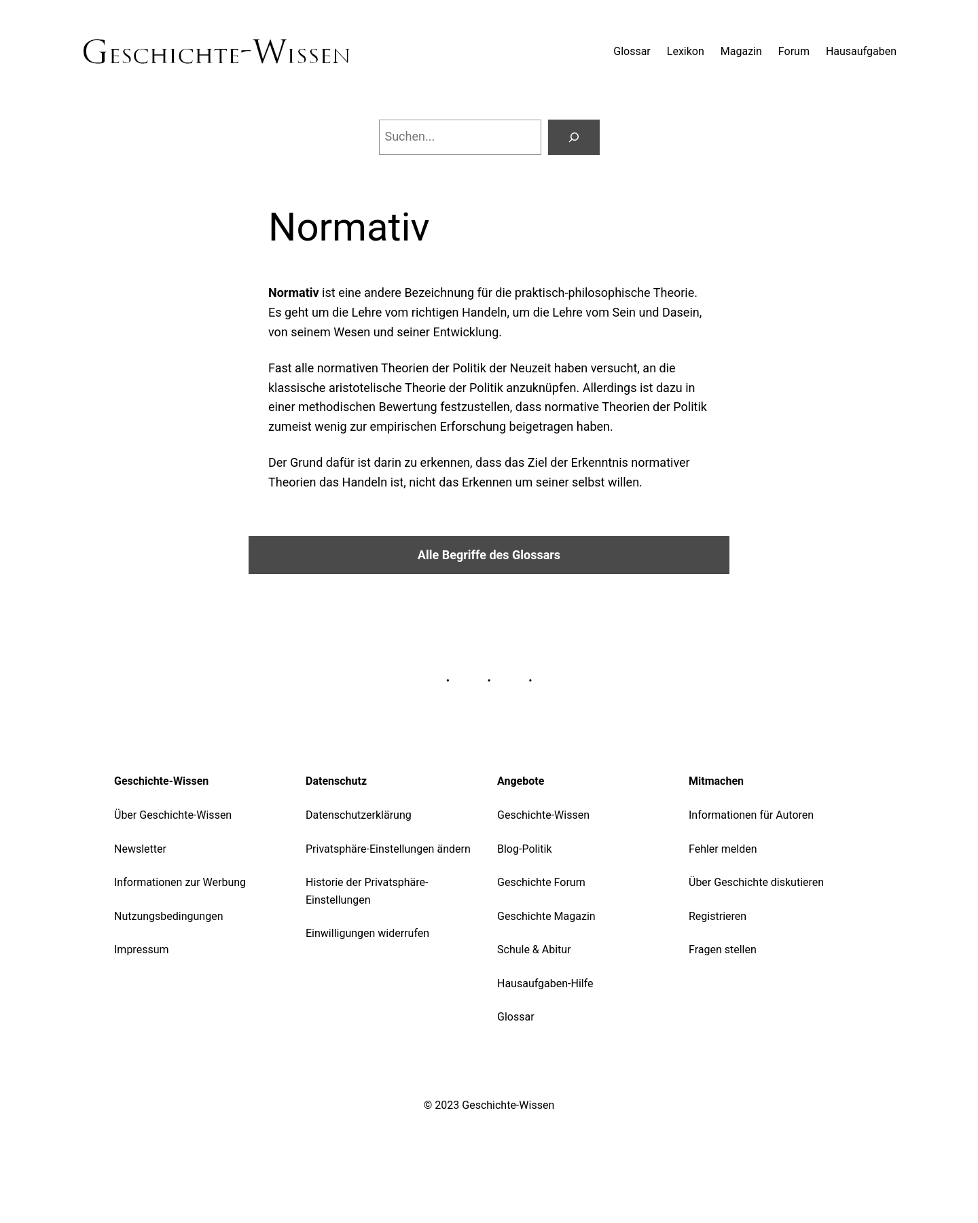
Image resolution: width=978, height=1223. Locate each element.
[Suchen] (574, 137)
